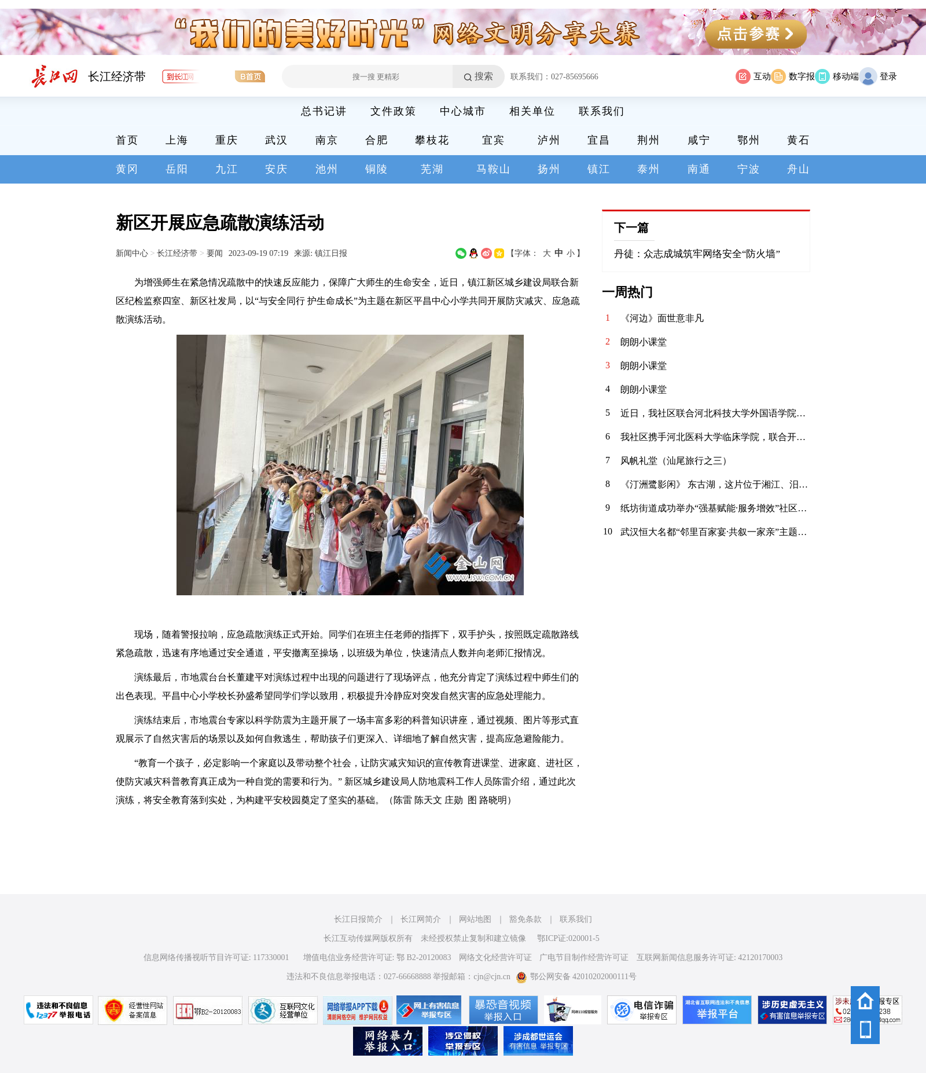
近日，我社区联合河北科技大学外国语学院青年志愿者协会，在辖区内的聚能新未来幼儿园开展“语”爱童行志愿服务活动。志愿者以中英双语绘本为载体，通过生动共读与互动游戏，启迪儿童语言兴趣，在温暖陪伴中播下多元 (715, 413)
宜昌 (599, 140)
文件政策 (393, 111)
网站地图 (475, 919)
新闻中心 (132, 253)
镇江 (599, 169)
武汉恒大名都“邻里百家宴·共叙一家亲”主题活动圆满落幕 (715, 532)
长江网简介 (420, 919)
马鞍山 (493, 169)
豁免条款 (525, 919)
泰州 (648, 169)
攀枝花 (432, 140)
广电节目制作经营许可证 (584, 957)
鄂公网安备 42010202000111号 (576, 976)
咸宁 (699, 140)
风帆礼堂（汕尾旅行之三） (676, 461)
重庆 (226, 140)
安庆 (276, 169)
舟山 (798, 169)
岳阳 (177, 169)
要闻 (215, 253)
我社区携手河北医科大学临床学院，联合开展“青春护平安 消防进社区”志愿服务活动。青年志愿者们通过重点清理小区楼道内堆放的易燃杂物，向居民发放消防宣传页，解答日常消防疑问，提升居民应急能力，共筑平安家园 (715, 437)
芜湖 (432, 169)
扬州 (549, 169)
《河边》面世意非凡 (662, 318)
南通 (699, 169)
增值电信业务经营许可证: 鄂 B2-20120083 (377, 957)
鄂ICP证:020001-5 (568, 938)
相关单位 (532, 111)
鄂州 (748, 140)
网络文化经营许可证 (495, 957)
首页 (127, 140)
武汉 (276, 140)
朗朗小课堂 (643, 342)
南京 (327, 140)
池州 (327, 169)
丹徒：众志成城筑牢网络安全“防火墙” (697, 253)
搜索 (484, 76)
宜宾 (493, 140)
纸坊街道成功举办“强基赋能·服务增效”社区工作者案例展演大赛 (715, 508)
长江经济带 (117, 76)
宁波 (748, 169)
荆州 (648, 140)
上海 (177, 140)
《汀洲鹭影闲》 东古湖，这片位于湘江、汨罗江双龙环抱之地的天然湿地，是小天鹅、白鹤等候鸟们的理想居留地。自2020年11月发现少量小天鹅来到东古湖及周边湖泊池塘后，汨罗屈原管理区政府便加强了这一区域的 (715, 484)
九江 (226, 169)
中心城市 (463, 111)
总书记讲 (324, 111)
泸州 (549, 140)
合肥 (376, 140)
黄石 (798, 140)
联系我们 (602, 111)
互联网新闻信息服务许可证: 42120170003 (709, 957)
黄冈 (127, 169)
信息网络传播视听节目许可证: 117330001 (216, 957)
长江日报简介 (358, 919)
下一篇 (631, 227)
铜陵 (376, 169)
